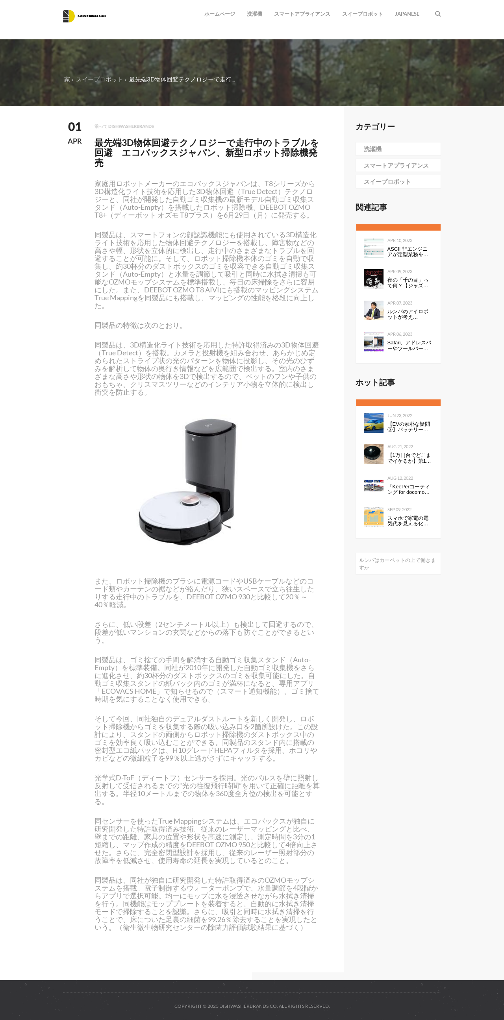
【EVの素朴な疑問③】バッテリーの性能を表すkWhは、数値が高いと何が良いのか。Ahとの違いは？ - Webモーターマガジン (408, 427)
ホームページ (219, 14)
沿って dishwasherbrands (124, 126)
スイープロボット (362, 14)
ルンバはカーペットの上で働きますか (397, 564)
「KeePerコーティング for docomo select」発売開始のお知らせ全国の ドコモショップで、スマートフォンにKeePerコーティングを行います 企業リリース (409, 489)
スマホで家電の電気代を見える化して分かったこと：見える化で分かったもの (407, 521)
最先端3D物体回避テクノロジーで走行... (182, 79)
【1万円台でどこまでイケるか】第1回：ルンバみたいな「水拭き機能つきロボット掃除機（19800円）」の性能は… (409, 458)
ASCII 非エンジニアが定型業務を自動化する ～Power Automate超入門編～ (408, 252)
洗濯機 (254, 14)
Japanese (407, 14)
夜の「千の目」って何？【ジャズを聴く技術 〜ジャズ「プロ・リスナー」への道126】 (408, 283)
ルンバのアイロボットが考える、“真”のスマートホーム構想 (409, 314)
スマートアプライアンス (302, 14)
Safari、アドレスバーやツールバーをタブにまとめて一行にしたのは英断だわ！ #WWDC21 (409, 345)
